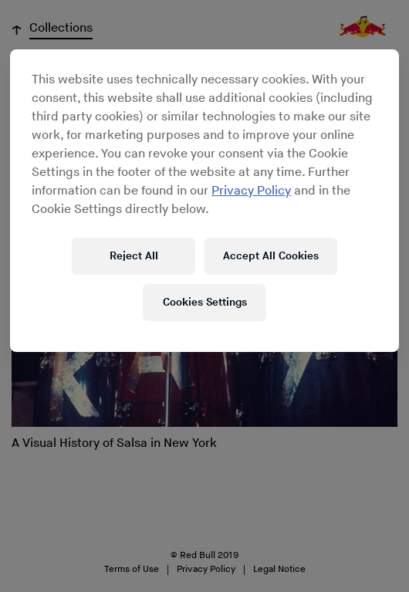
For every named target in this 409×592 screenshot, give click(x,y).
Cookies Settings (205, 302)
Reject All (134, 255)
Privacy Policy (251, 191)
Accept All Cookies (271, 255)
